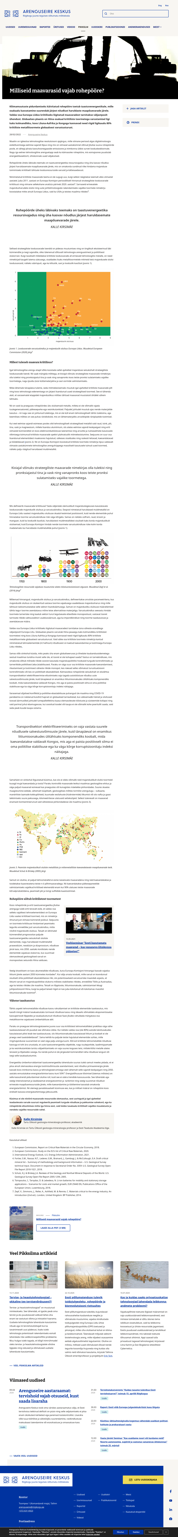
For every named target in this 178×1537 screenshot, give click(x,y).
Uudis (22, 1427)
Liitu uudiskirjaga (145, 1479)
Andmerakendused (139, 27)
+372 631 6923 (26, 1510)
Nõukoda (130, 1506)
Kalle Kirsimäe (33, 1119)
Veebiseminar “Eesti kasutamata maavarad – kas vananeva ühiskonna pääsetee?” (88, 947)
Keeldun (136, 1532)
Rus (167, 5)
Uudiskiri (97, 27)
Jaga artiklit (136, 108)
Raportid (45, 27)
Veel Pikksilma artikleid (29, 1365)
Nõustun (120, 1532)
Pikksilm (83, 27)
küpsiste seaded (93, 1534)
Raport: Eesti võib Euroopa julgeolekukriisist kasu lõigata (130, 1407)
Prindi (132, 122)
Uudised (10, 27)
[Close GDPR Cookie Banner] (166, 1532)
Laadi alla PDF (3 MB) (53, 1227)
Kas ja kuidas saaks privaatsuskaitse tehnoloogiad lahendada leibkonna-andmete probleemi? (144, 1301)
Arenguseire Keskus (37, 134)
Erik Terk (108, 1355)
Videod (71, 27)
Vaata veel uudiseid (26, 1456)
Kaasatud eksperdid (135, 1511)
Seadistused (153, 1532)
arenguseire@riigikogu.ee (31, 1507)
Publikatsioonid (115, 27)
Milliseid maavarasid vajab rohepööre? (58, 1219)
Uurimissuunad (27, 27)
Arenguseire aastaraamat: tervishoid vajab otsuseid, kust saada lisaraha (49, 1396)
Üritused (58, 27)
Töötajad (130, 1500)
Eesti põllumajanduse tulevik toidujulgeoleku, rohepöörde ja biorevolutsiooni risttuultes (85, 1301)
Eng (160, 5)
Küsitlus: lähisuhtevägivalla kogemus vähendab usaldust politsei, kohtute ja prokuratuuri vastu (134, 1422)
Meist (157, 27)
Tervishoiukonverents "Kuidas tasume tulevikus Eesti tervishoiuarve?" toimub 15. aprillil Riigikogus (128, 1391)
